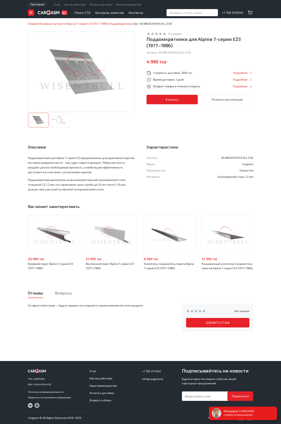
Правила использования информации (49, 397)
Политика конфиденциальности (46, 391)
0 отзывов (175, 33)
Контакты (136, 12)
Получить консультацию (227, 99)
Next (264, 235)
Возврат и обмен (100, 400)
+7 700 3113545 (232, 12)
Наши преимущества (128, 4)
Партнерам (37, 4)
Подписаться (240, 396)
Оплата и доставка (101, 4)
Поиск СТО (82, 12)
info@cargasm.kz (152, 379)
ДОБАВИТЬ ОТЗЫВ (217, 322)
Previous (17, 235)
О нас (57, 4)
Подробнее (240, 72)
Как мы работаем (75, 4)
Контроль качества (109, 12)
